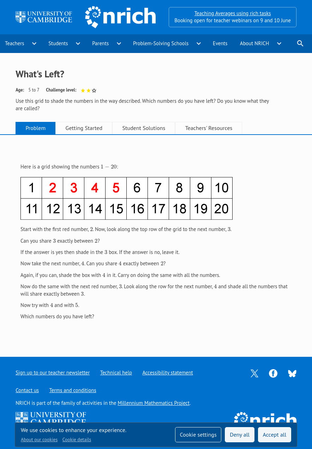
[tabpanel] (156, 239)
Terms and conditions (72, 390)
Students (58, 43)
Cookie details (76, 439)
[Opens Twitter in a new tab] (254, 373)
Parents (100, 43)
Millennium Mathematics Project (154, 403)
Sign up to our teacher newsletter (53, 372)
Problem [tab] (35, 127)
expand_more (34, 43)
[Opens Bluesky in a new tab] (292, 373)
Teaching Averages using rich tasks (232, 13)
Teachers (14, 43)
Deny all (240, 434)
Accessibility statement (167, 372)
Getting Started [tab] (84, 127)
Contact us (27, 390)
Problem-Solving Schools (160, 43)
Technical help (116, 372)
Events (220, 43)
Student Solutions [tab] (143, 127)
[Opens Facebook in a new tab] (273, 373)
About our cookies (39, 439)
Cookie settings (198, 434)
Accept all (275, 434)
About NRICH (254, 43)
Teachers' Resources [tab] (209, 127)
